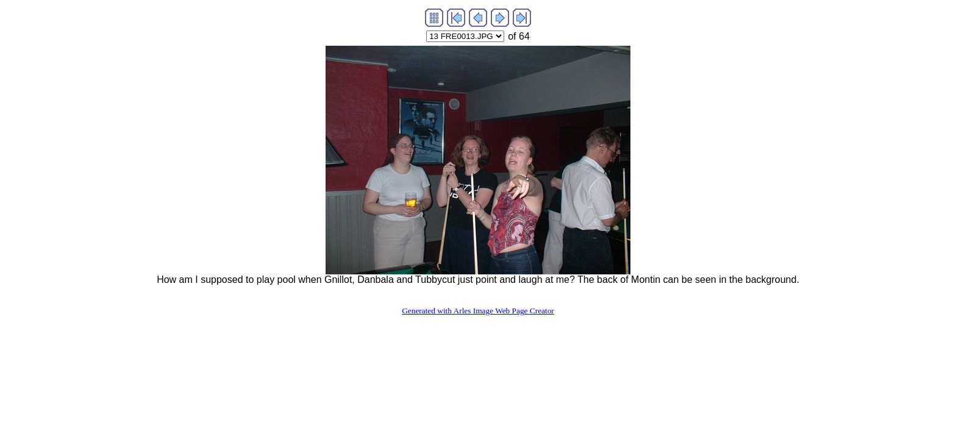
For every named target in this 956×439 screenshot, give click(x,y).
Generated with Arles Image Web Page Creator (478, 310)
